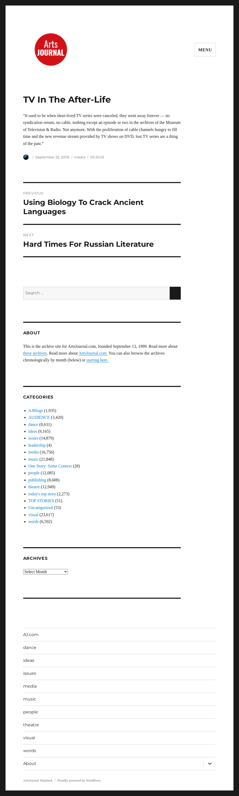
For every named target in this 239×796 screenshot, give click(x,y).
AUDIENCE (39, 417)
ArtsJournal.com (93, 353)
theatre (34, 487)
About (29, 763)
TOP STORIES (41, 500)
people (34, 473)
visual (33, 514)
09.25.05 (97, 157)
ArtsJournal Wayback (38, 780)
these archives (35, 353)
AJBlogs (35, 410)
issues (33, 438)
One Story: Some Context (50, 466)
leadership (37, 445)
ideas (32, 431)
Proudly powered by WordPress (79, 780)
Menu (205, 50)
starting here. (97, 360)
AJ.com (30, 634)
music (33, 459)
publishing (37, 480)
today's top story (42, 494)
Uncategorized (40, 507)
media (79, 157)
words (33, 521)
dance (33, 424)
